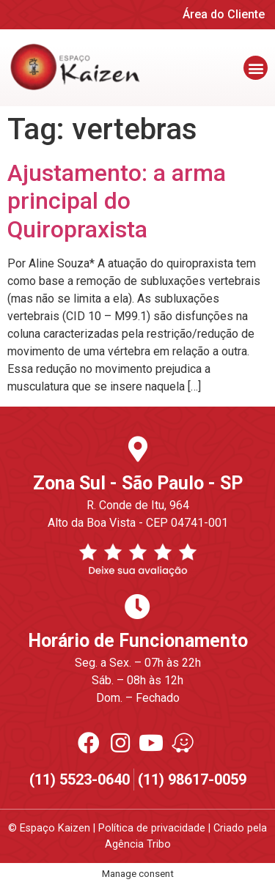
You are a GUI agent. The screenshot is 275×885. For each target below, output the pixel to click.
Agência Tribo (138, 844)
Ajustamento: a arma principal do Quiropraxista (116, 201)
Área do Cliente (224, 14)
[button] (255, 68)
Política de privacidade (151, 828)
